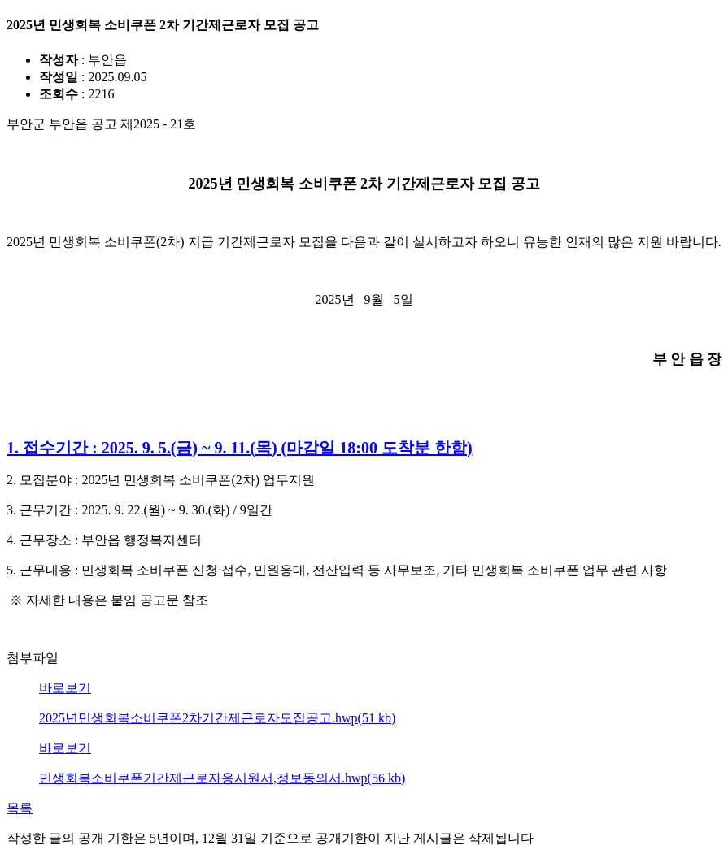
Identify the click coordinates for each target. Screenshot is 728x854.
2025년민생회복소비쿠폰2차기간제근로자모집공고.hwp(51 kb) (217, 718)
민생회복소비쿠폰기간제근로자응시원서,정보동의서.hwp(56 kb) (222, 778)
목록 (20, 808)
